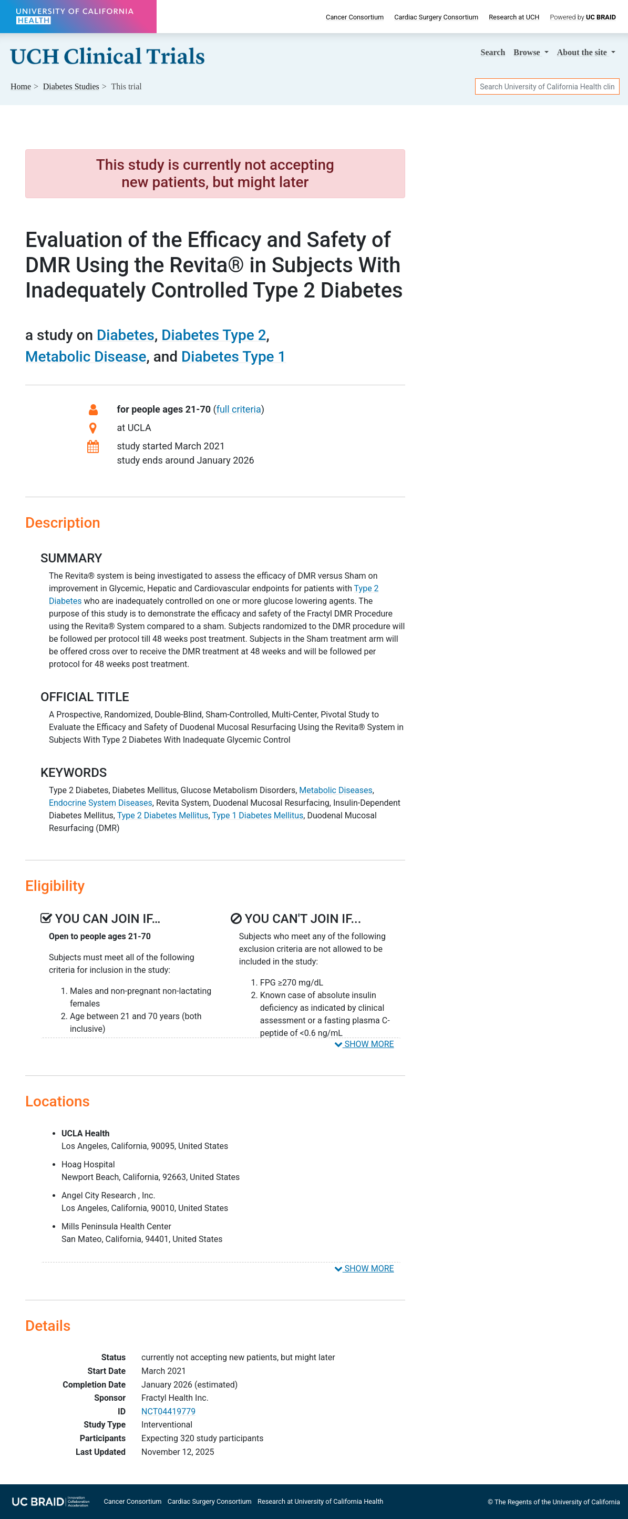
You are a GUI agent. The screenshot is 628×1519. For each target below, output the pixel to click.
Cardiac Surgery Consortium (436, 17)
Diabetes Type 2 (213, 335)
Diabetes (126, 335)
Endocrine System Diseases (100, 803)
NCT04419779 (168, 1412)
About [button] (583, 52)
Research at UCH (514, 17)
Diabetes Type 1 (233, 356)
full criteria (239, 409)
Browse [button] (527, 52)
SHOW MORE (364, 1044)
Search (493, 52)
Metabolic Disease (85, 356)
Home (21, 86)
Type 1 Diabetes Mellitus (257, 815)
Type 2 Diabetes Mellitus (163, 815)
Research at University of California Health (320, 1501)
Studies (71, 86)
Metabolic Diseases (335, 790)
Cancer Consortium (355, 17)
